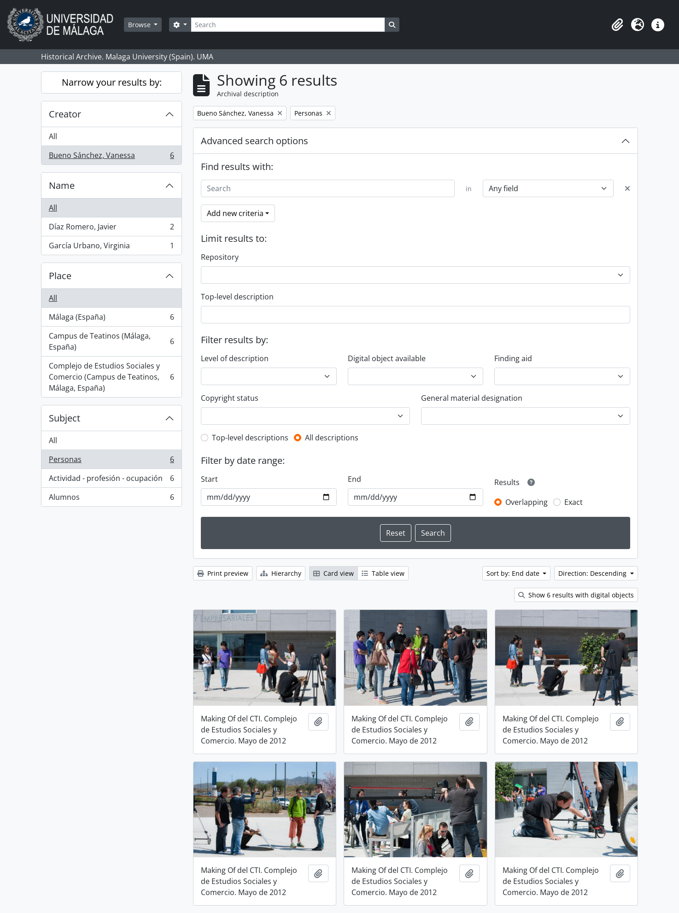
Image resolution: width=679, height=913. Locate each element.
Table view (383, 573)
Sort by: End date (513, 573)
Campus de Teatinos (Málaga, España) (111, 341)
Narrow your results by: (112, 82)
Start (209, 479)
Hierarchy (280, 573)
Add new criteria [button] (235, 213)
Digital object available (387, 358)
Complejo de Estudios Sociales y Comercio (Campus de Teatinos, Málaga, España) (111, 377)
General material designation (471, 398)
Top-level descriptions (250, 438)
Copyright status (229, 398)
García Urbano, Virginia (111, 247)
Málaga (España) (111, 319)
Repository (220, 257)
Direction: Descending (593, 573)
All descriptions (331, 438)
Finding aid (513, 358)
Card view (333, 573)
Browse (140, 24)
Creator (65, 114)
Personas (111, 461)
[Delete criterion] (627, 188)
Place (60, 275)
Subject (64, 418)
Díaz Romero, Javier (111, 228)
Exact (573, 502)
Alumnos (111, 499)
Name (62, 185)
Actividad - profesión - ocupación (111, 480)
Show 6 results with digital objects (576, 595)
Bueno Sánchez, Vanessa (111, 157)
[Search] (288, 25)
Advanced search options (254, 141)
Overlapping (526, 502)
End (354, 479)
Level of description (235, 358)
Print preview (222, 573)
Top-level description (237, 297)
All (53, 136)
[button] (617, 25)
